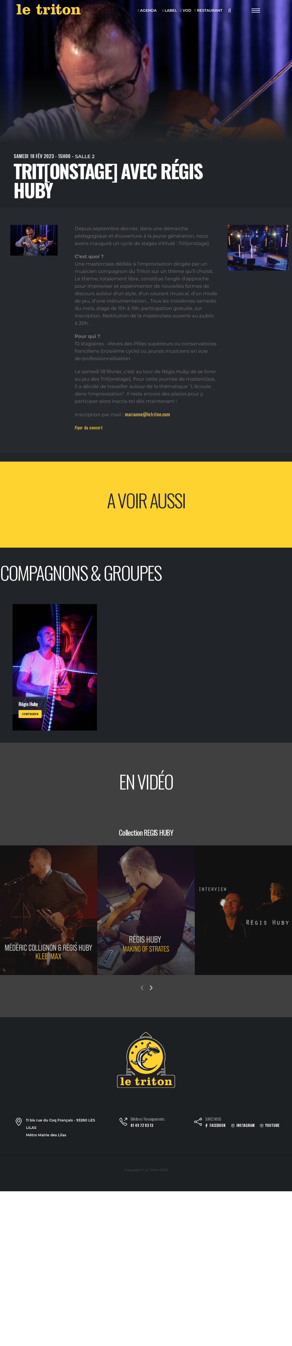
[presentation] (142, 988)
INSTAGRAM (243, 1125)
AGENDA (147, 10)
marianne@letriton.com (147, 414)
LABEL (169, 10)
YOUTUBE (269, 1125)
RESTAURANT (208, 10)
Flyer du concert (89, 427)
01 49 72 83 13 (142, 1125)
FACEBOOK (215, 1125)
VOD (185, 10)
